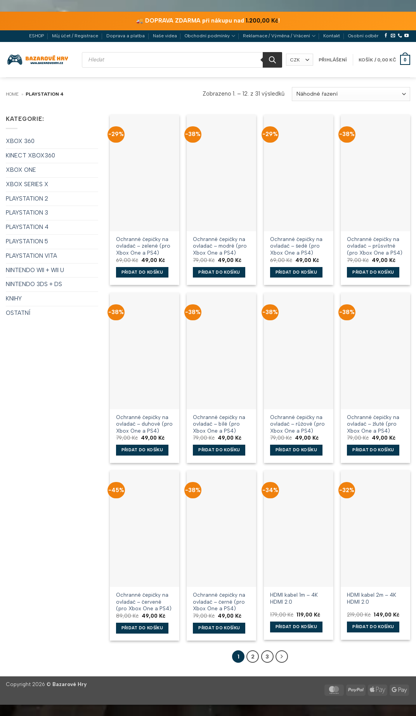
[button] (333, 60)
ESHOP (36, 35)
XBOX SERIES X (27, 184)
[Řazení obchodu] (351, 94)
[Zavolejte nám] (400, 35)
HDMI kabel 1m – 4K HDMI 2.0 (294, 598)
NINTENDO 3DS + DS (34, 284)
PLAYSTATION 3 (27, 212)
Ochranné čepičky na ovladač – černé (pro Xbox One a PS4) (219, 601)
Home (12, 94)
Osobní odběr (363, 35)
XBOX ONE (21, 169)
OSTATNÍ (18, 312)
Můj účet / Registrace (75, 35)
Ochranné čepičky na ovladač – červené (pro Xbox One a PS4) (144, 601)
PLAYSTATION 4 (27, 227)
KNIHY (14, 298)
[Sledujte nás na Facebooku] (386, 35)
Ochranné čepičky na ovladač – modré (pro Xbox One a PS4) (220, 245)
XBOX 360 (20, 141)
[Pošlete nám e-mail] (393, 35)
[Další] (281, 656)
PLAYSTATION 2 (27, 198)
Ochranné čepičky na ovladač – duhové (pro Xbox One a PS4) (144, 423)
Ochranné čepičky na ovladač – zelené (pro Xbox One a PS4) (143, 245)
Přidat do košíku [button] (142, 272)
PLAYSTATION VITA (31, 255)
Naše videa (165, 35)
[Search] (272, 60)
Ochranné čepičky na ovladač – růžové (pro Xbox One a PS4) (297, 423)
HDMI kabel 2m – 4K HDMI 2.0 (371, 598)
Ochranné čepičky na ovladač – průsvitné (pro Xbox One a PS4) (374, 245)
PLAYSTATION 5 (27, 241)
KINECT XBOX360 (30, 155)
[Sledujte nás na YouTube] (406, 35)
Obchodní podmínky (210, 36)
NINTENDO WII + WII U (35, 270)
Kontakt (331, 35)
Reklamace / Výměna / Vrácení (279, 36)
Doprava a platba (125, 35)
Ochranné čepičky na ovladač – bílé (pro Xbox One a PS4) (219, 423)
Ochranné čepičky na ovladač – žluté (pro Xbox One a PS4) (373, 423)
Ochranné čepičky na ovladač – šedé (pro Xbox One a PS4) (296, 245)
